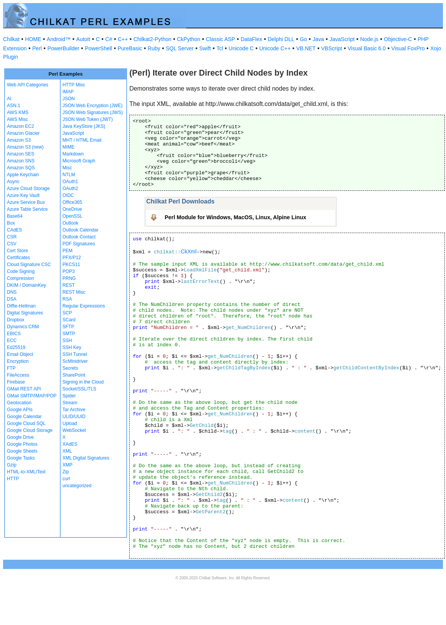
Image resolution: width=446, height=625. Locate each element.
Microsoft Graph (79, 161)
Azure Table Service (27, 209)
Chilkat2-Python (153, 39)
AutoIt (83, 39)
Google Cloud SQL (26, 423)
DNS (12, 292)
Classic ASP (220, 39)
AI (9, 98)
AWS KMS (17, 112)
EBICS (14, 333)
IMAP (68, 91)
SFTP (68, 326)
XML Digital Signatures (86, 458)
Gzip (12, 465)
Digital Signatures (25, 313)
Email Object (20, 354)
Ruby (154, 48)
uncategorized (77, 485)
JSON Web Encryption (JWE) (92, 105)
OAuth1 (70, 181)
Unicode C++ (275, 48)
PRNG (69, 278)
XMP (68, 465)
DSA (12, 299)
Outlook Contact (79, 237)
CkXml (189, 251)
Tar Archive (74, 409)
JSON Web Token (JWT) (88, 119)
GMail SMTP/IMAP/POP (31, 395)
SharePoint (74, 375)
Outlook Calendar (80, 230)
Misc (67, 167)
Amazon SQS (21, 167)
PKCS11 (71, 264)
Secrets (70, 368)
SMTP (69, 333)
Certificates (18, 257)
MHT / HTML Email (82, 140)
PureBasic (129, 48)
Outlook (70, 223)
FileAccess (18, 375)
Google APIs (20, 409)
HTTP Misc (74, 85)
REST (69, 285)
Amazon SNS (21, 161)
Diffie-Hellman (21, 306)
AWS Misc (17, 119)
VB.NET (306, 48)
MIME (68, 147)
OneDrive (72, 209)
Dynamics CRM (23, 326)
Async (13, 181)
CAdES (14, 230)
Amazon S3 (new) (25, 147)
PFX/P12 (72, 257)
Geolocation (19, 402)
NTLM (69, 174)
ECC (12, 340)
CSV (12, 243)
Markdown (73, 154)
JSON (69, 98)
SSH (67, 340)
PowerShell (98, 48)
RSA (67, 299)
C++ (123, 39)
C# (108, 39)
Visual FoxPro (408, 48)
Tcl (219, 48)
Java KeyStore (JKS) (84, 126)
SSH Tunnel (75, 354)
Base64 (15, 216)
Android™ (59, 39)
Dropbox (15, 319)
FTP (11, 368)
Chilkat (11, 39)
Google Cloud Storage (30, 430)
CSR (12, 237)
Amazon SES (20, 154)
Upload (70, 423)
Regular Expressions (84, 306)
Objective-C (398, 39)
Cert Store (17, 250)
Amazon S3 (19, 140)
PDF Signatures (79, 243)
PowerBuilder (63, 48)
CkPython (188, 39)
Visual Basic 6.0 (367, 48)
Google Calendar (24, 416)
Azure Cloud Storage (28, 188)
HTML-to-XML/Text (26, 472)
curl (66, 478)
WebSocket (74, 430)
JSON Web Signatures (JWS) (93, 112)
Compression (20, 278)
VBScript (331, 48)
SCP (67, 313)
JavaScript (342, 39)
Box (11, 223)
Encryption (18, 361)
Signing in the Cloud (83, 382)
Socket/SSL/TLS (79, 389)
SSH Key (72, 347)
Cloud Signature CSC (29, 264)
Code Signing (21, 271)
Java (318, 39)
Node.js (369, 39)
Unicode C (241, 48)
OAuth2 (70, 188)
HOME (33, 39)
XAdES (70, 444)
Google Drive (20, 437)
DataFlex (251, 39)
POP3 (69, 271)
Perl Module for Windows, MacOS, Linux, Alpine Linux (235, 217)
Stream (70, 402)
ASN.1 (13, 105)
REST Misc (74, 292)
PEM (68, 250)
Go (303, 39)
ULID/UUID (74, 416)
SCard (69, 319)
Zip (66, 472)
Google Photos (22, 444)
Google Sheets (22, 451)
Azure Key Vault (23, 195)
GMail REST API (24, 389)
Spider (69, 395)
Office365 (72, 202)
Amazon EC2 (20, 126)
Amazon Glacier (23, 133)
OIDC (68, 195)
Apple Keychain (23, 174)
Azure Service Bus (26, 202)
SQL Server (180, 48)
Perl (37, 48)
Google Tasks (21, 458)
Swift (205, 48)
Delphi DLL (281, 39)
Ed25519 (16, 347)
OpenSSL (73, 216)
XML (67, 451)
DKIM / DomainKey (26, 285)
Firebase (16, 382)
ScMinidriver (75, 361)
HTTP (13, 478)
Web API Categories (27, 85)
